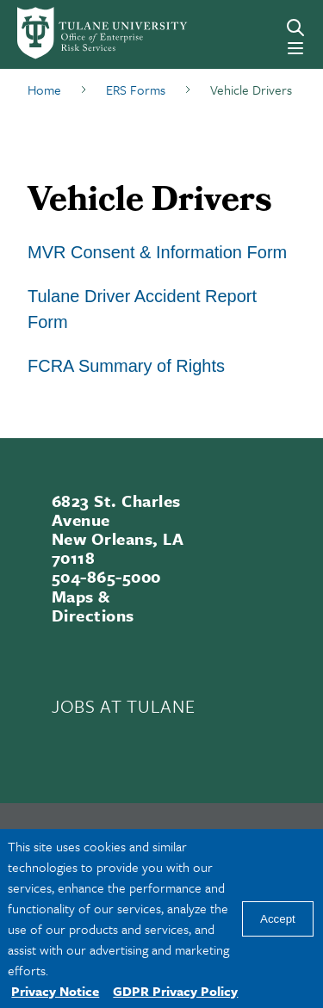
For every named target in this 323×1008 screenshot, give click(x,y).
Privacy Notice (55, 990)
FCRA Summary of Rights (126, 365)
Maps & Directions (93, 605)
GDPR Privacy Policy (175, 990)
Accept (277, 918)
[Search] (295, 27)
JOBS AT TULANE (123, 706)
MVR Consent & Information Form (157, 252)
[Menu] (295, 48)
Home (44, 89)
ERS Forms (135, 89)
